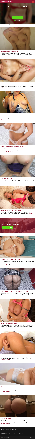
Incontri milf (10, 433)
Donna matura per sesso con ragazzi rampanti (12, 386)
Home (5, 24)
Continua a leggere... (5, 55)
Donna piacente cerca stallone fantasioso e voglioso (14, 146)
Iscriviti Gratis (17, 18)
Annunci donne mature (4, 432)
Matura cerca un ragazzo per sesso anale (11, 259)
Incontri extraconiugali (12, 432)
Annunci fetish (19, 432)
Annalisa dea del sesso (6, 114)
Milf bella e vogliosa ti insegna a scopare (11, 210)
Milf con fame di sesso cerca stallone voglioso (12, 355)
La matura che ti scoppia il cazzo (9, 323)
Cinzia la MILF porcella (6, 418)
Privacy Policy (32, 437)
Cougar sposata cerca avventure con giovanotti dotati (14, 291)
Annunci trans (21, 433)
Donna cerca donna (4, 433)
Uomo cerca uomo (25, 432)
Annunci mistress (15, 433)
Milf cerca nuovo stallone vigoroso (9, 178)
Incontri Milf (8, 24)
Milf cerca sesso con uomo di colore (9, 51)
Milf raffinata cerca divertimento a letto (11, 83)
